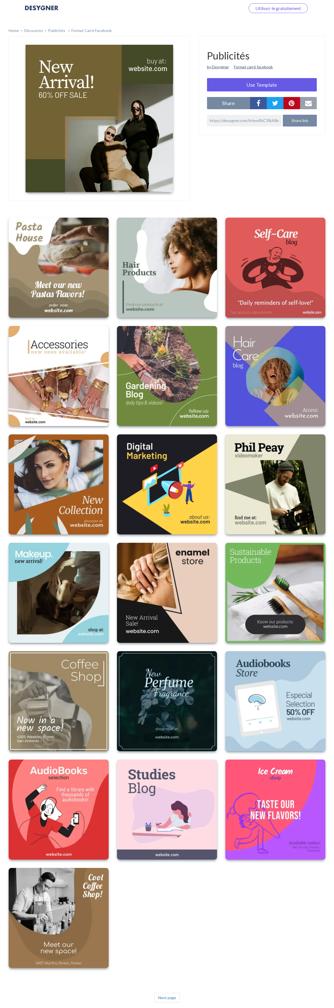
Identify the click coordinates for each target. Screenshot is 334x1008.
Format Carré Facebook (91, 30)
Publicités (57, 30)
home (14, 30)
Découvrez (33, 30)
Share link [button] (299, 120)
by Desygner (218, 66)
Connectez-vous (223, 8)
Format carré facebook (253, 66)
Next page (167, 997)
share (228, 103)
